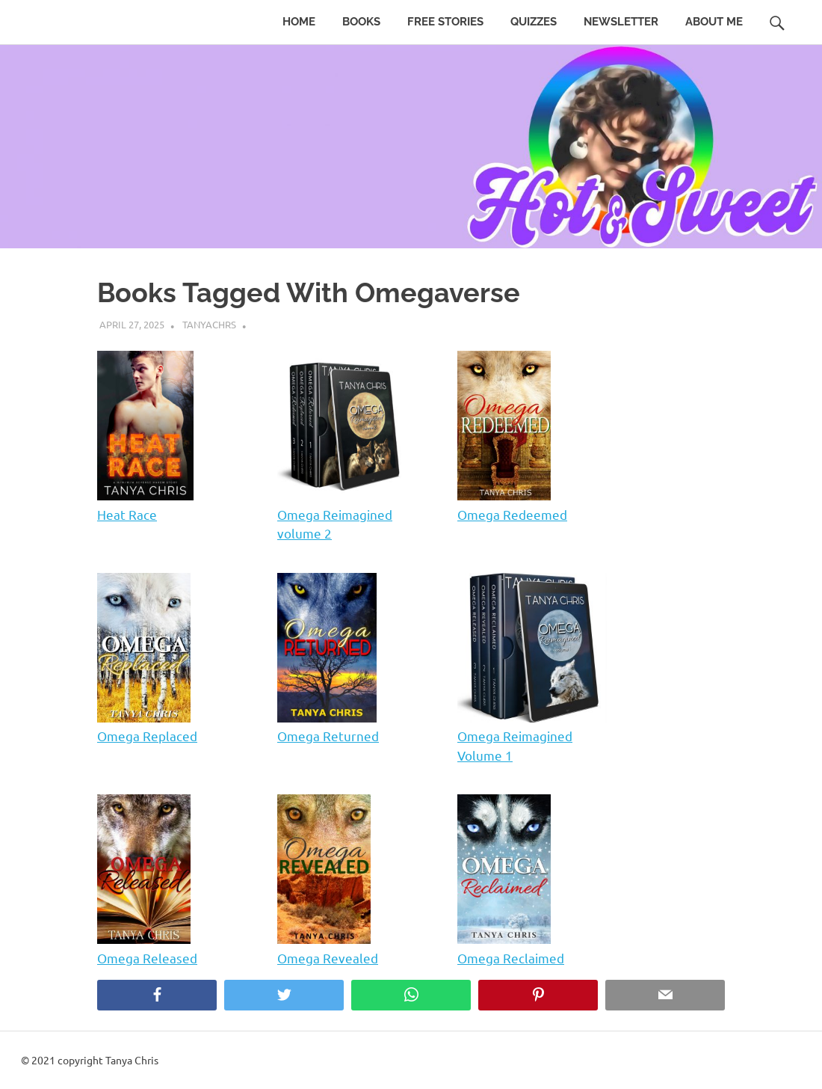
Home (298, 21)
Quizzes (533, 21)
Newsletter (621, 21)
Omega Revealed (327, 958)
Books (361, 21)
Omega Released (147, 958)
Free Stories (445, 21)
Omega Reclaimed (510, 958)
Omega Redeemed (512, 514)
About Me (714, 21)
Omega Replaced (147, 735)
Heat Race (127, 514)
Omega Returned (328, 735)
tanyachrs (209, 324)
